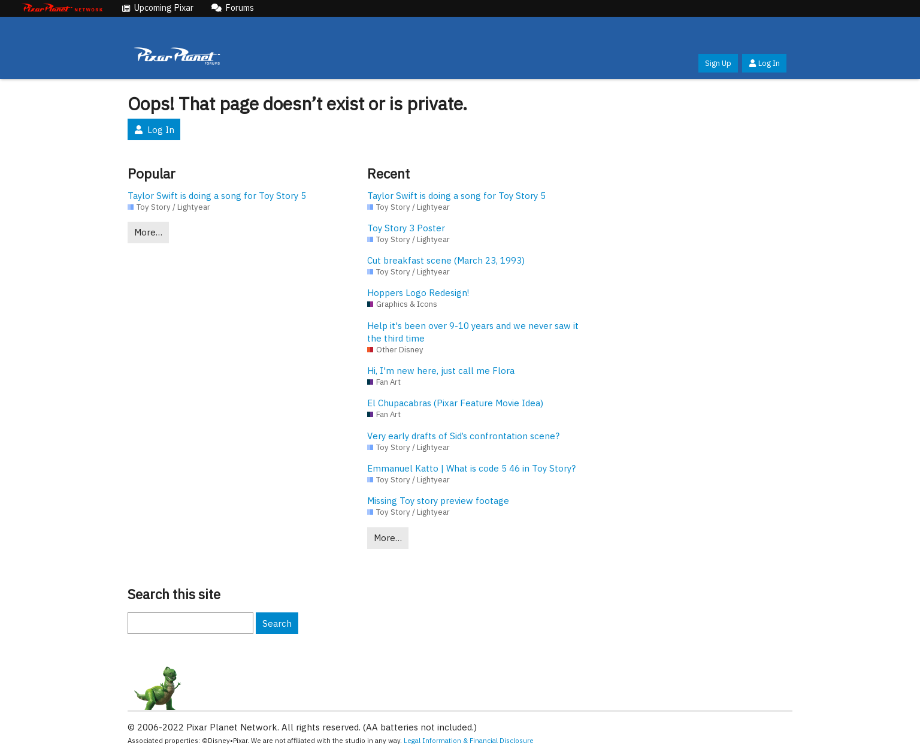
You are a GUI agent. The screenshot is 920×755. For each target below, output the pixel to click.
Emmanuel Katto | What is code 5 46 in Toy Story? (471, 468)
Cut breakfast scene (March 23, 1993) (446, 260)
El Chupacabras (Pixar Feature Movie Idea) (455, 403)
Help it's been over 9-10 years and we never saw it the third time (473, 332)
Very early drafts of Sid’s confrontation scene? (463, 436)
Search (277, 623)
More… (148, 232)
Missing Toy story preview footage (438, 500)
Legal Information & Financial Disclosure (469, 740)
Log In (764, 63)
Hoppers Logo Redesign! (418, 292)
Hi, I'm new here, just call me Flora (441, 370)
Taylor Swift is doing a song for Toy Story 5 (217, 195)
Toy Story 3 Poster (406, 228)
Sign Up (718, 63)
